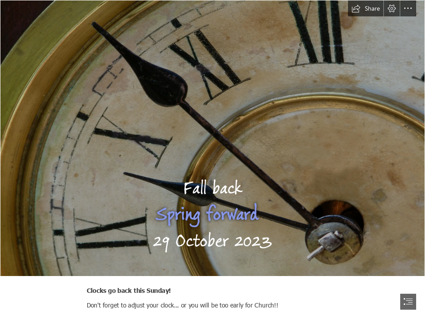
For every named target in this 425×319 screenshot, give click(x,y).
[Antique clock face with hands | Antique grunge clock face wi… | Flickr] (212, 138)
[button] (365, 8)
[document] (212, 159)
